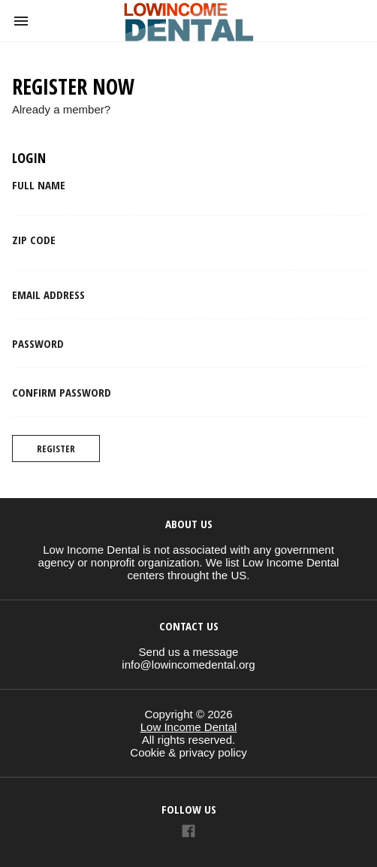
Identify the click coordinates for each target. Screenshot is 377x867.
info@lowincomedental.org (188, 664)
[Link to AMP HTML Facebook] (188, 833)
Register (56, 448)
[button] (21, 21)
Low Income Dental (188, 726)
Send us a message (189, 651)
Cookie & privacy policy (188, 752)
